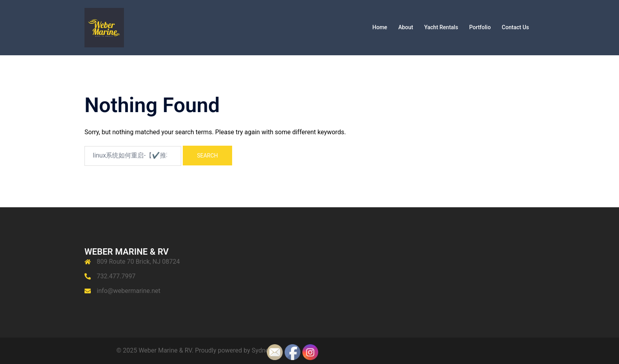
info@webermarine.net (128, 291)
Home (379, 27)
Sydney (262, 350)
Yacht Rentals (441, 27)
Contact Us (515, 27)
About (405, 27)
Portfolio (480, 27)
